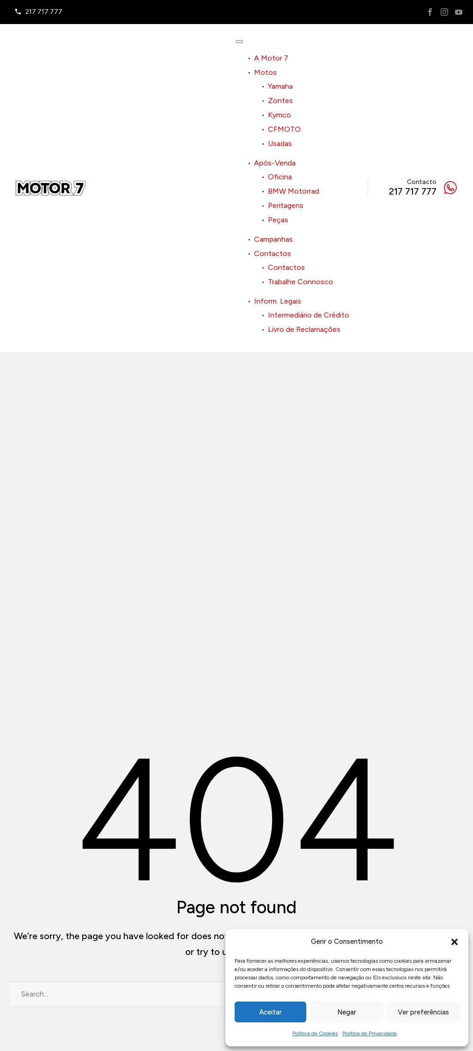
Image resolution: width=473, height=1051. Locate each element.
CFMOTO (284, 129)
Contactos (272, 253)
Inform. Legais (277, 301)
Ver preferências (423, 1012)
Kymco (279, 114)
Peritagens (285, 205)
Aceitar (270, 1012)
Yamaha (280, 86)
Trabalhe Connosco (300, 281)
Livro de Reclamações (304, 329)
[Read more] (38, 12)
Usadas (280, 143)
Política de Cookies (315, 1033)
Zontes (280, 100)
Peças (278, 219)
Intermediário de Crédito (308, 315)
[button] (454, 942)
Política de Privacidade (369, 1033)
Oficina (280, 176)
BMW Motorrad (293, 191)
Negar (346, 1012)
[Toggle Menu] (239, 41)
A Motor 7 (271, 58)
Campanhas (273, 239)
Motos (265, 72)
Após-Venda (275, 163)
